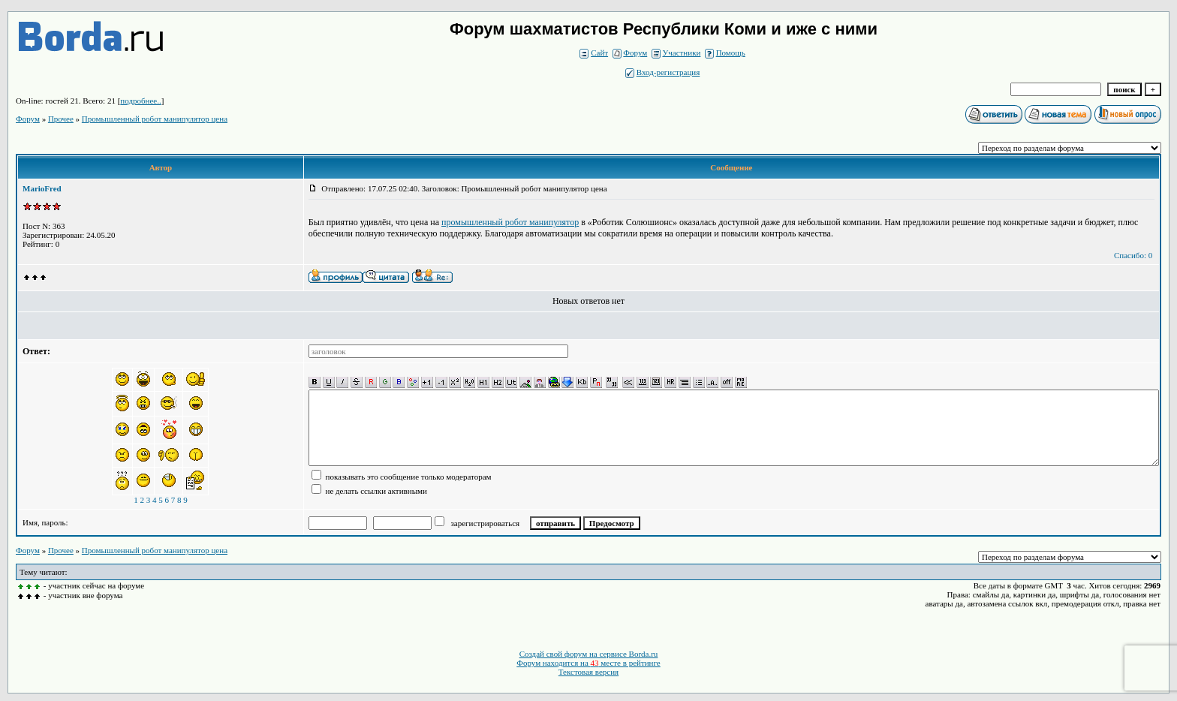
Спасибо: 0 (1133, 255)
